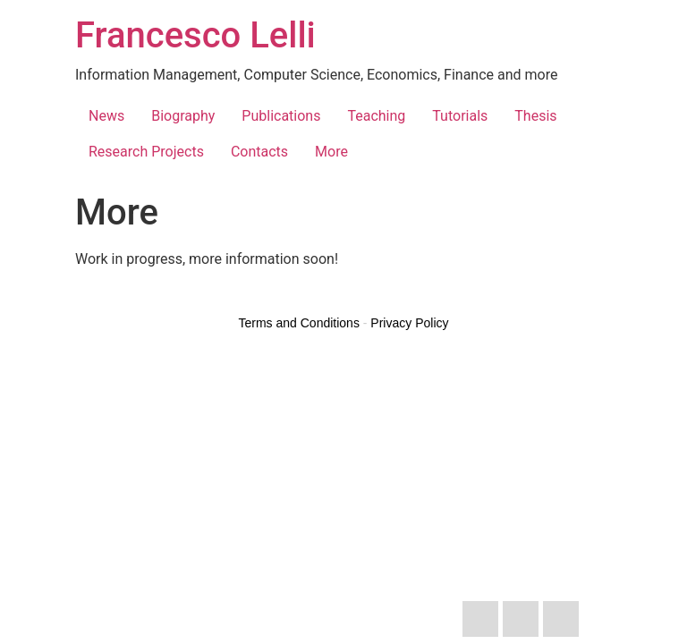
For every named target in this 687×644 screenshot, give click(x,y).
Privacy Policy (409, 323)
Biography (183, 115)
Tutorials (460, 115)
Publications (281, 115)
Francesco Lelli (195, 35)
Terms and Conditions (299, 323)
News (106, 115)
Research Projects (146, 151)
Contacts (259, 151)
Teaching (376, 115)
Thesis (535, 115)
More (331, 151)
